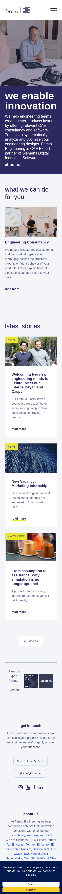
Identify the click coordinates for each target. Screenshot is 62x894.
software (32, 835)
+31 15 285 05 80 (32, 761)
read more (12, 289)
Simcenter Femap (23, 844)
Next (52, 301)
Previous (39, 301)
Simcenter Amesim (18, 849)
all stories (31, 641)
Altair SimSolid (33, 858)
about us (13, 164)
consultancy (17, 835)
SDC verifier (32, 853)
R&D (48, 835)
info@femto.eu (32, 773)
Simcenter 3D (45, 844)
